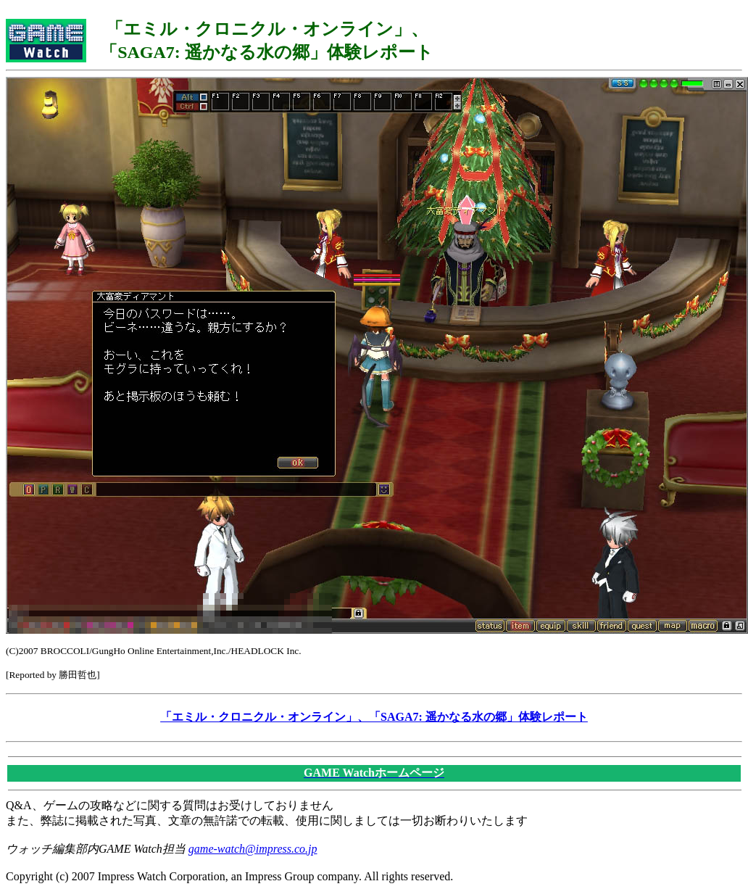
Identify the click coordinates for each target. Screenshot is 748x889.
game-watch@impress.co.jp (252, 849)
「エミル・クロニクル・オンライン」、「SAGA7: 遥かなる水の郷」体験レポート (374, 717)
